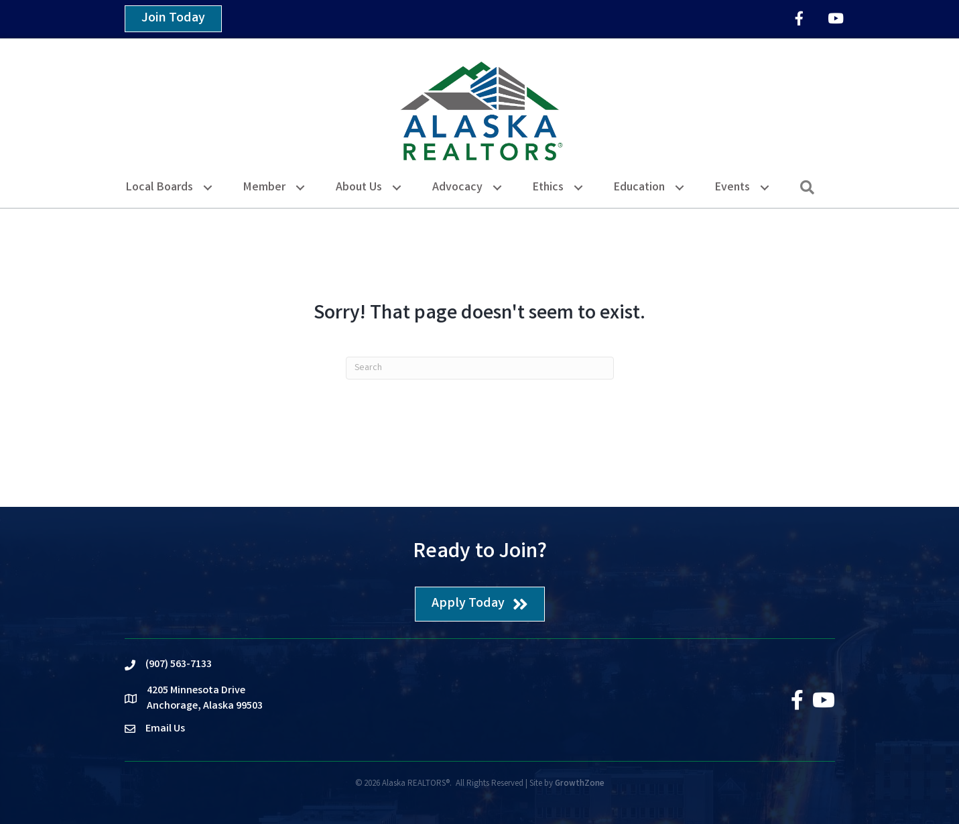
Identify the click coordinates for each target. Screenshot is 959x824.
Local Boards (159, 187)
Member (264, 187)
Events (732, 187)
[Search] (480, 368)
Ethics (548, 187)
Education (639, 187)
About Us (359, 187)
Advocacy (457, 187)
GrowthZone (579, 784)
